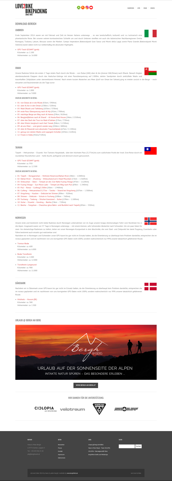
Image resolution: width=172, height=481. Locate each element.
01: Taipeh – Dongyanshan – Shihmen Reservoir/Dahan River (43, 176)
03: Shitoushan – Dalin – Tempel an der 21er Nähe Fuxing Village (45, 182)
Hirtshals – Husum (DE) (27, 299)
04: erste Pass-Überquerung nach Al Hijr (34, 111)
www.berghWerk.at (72, 473)
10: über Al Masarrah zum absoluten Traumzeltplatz (39, 129)
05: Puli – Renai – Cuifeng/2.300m (32, 188)
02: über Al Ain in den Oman (29, 106)
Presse (60, 448)
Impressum (61, 455)
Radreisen (131, 8)
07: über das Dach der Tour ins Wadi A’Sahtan (36, 120)
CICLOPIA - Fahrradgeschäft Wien (98, 451)
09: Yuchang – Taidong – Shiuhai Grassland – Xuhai (39, 199)
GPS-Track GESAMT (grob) (28, 49)
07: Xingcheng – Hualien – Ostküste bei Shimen (37, 193)
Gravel (152, 8)
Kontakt (60, 451)
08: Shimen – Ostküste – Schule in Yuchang (35, 196)
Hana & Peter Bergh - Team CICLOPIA (99, 448)
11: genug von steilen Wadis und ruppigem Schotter (39, 132)
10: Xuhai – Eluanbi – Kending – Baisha (34, 202)
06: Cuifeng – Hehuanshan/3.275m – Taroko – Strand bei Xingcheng (46, 190)
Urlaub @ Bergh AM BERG (95, 445)
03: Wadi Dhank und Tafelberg (30, 109)
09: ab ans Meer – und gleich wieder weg (34, 126)
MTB (139, 8)
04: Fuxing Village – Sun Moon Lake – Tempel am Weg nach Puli (44, 185)
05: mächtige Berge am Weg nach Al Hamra (35, 114)
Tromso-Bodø (23, 243)
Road (145, 8)
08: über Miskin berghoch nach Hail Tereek (35, 123)
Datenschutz (61, 458)
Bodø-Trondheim (24, 254)
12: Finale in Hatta (25, 135)
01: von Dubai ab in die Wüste (29, 103)
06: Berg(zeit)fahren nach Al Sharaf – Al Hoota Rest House (41, 117)
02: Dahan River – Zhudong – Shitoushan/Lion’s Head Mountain (44, 179)
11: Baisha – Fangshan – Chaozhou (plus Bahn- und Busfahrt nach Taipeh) (48, 205)
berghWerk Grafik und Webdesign (98, 455)
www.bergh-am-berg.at (86, 385)
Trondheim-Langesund (27, 265)
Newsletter (61, 445)
